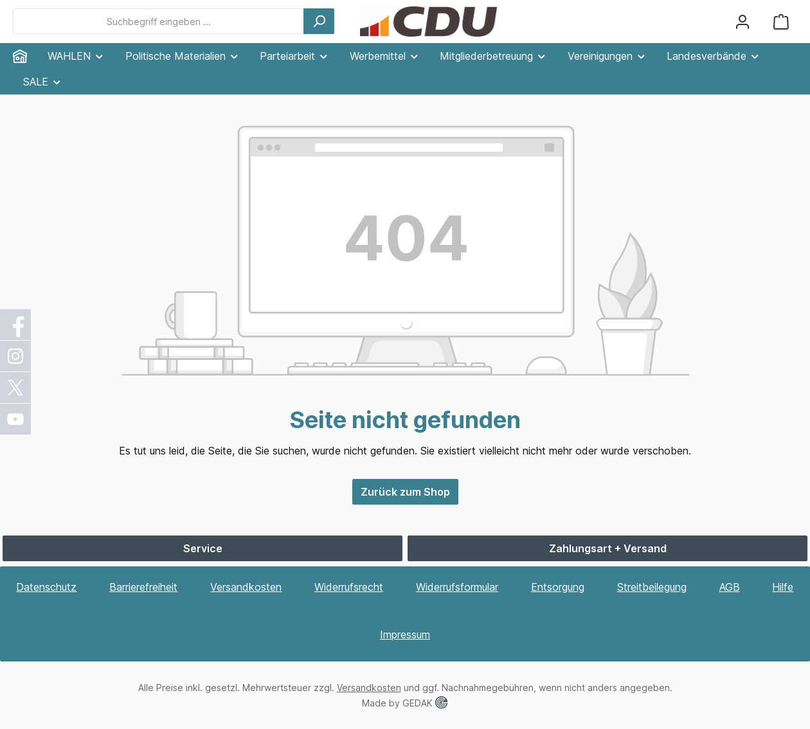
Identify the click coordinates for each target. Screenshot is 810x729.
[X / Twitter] (16, 387)
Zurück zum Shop (405, 491)
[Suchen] (318, 21)
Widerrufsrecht (348, 586)
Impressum (405, 634)
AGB (729, 586)
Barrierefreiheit (143, 586)
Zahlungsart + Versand (608, 548)
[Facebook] (16, 324)
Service (202, 548)
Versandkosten (246, 586)
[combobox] (158, 21)
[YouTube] (16, 419)
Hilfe (782, 586)
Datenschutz (46, 586)
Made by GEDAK (404, 703)
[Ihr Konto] (742, 21)
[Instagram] (16, 356)
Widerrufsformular (457, 586)
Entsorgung (557, 586)
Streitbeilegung (652, 586)
